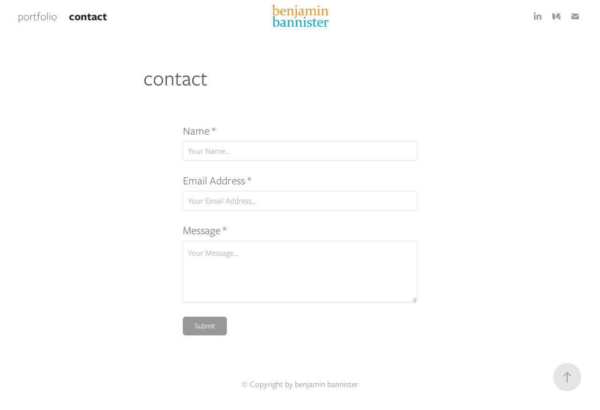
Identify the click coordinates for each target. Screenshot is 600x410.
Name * (199, 131)
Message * (204, 230)
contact (88, 16)
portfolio (37, 16)
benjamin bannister (326, 384)
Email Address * (217, 180)
